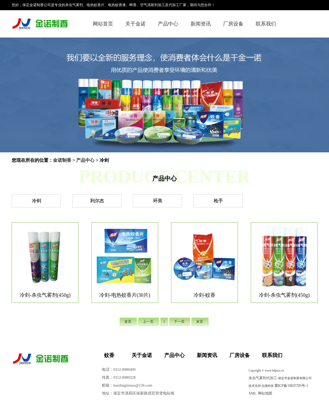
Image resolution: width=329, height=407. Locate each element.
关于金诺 (135, 24)
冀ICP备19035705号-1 (291, 386)
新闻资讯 (200, 24)
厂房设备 (233, 24)
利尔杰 (97, 200)
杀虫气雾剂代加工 (263, 378)
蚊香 (109, 355)
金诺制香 (62, 160)
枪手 (218, 200)
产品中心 (168, 24)
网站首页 (103, 24)
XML (252, 393)
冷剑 (36, 200)
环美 (157, 200)
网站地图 (265, 393)
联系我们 (266, 24)
